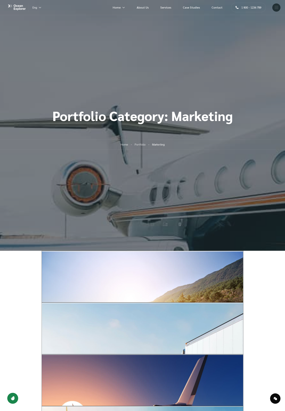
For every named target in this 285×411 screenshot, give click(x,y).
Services (165, 7)
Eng (36, 7)
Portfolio (140, 144)
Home (119, 7)
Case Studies (191, 7)
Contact (217, 7)
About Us (143, 7)
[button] (248, 7)
